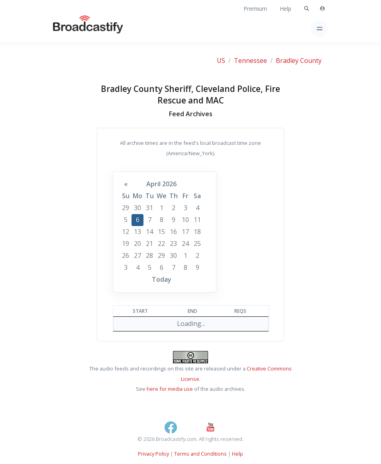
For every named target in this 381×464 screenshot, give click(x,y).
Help (285, 8)
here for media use (170, 388)
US (221, 60)
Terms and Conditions (200, 453)
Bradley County (299, 60)
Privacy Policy (153, 453)
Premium (255, 8)
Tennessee (250, 60)
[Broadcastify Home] (75, 28)
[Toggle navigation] (319, 28)
